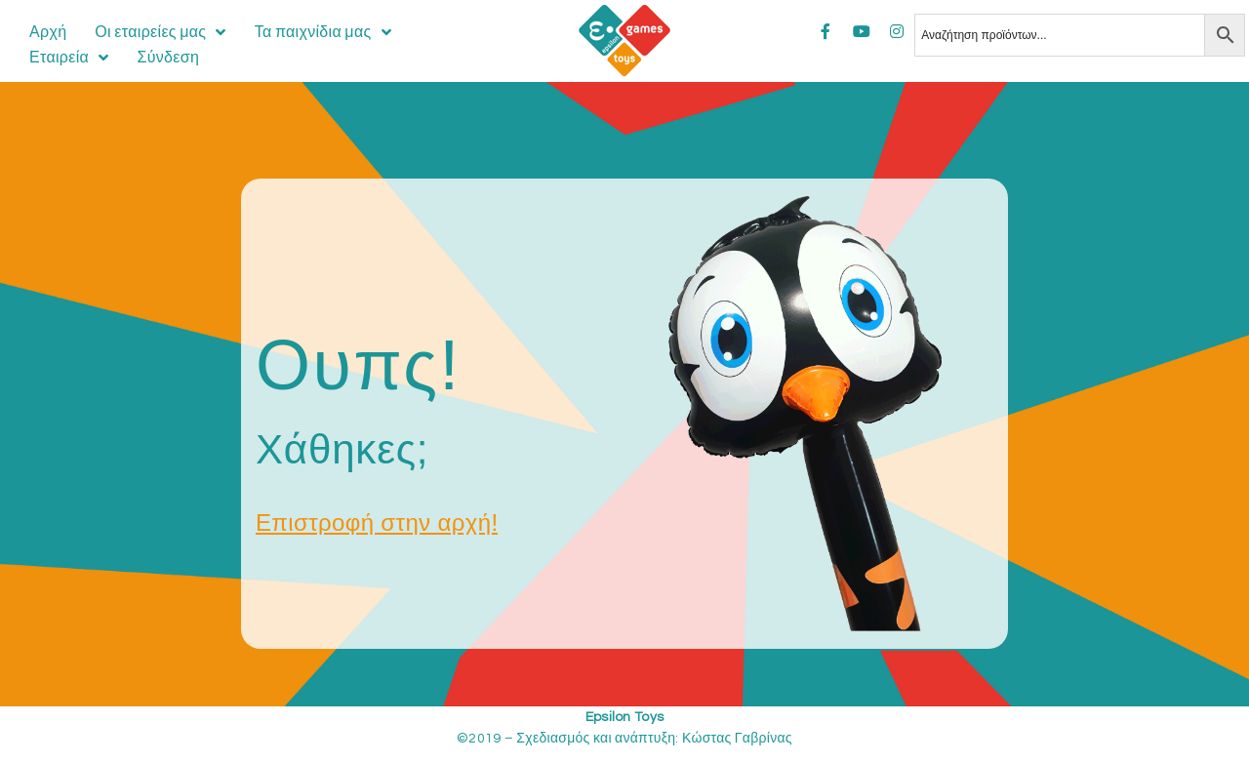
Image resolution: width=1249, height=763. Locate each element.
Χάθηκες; (342, 449)
